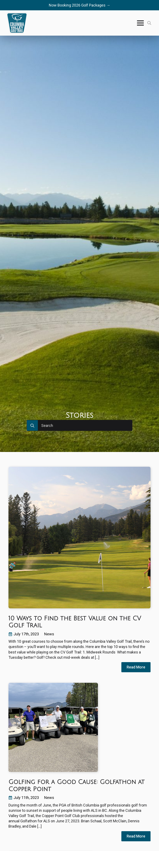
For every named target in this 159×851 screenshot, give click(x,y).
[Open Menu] (140, 23)
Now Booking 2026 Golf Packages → (79, 5)
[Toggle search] (149, 22)
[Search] (32, 425)
